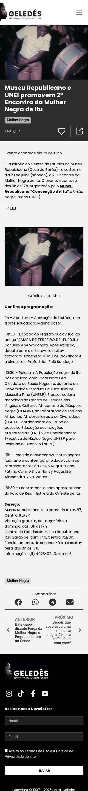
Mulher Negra (18, 120)
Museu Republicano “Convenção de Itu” (39, 188)
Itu (13, 208)
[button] (18, 602)
